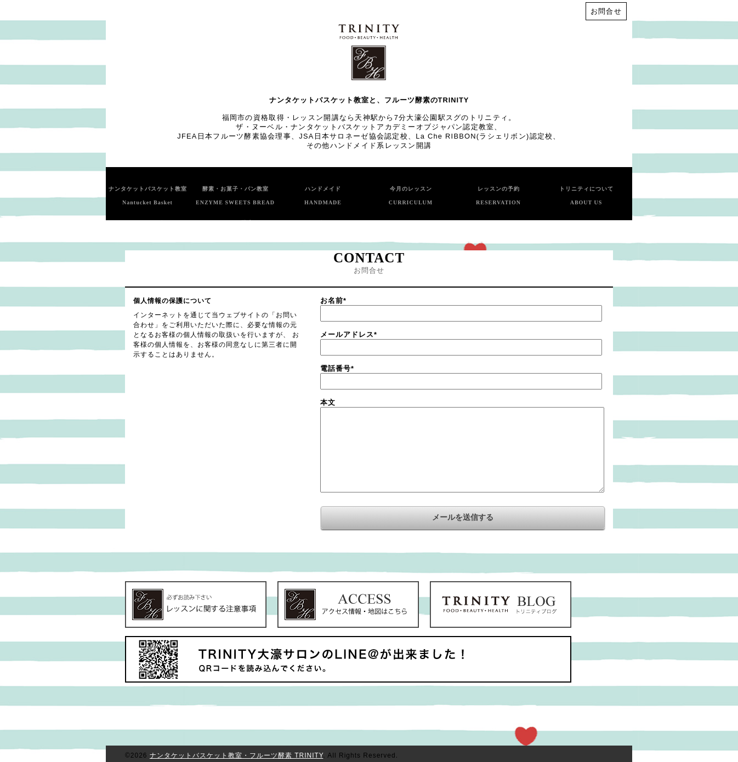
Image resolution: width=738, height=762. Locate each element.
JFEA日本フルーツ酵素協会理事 (234, 136)
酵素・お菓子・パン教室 (235, 195)
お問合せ (606, 11)
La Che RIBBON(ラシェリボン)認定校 (484, 136)
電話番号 (337, 368)
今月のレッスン (411, 195)
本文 (328, 402)
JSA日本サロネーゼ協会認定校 (353, 136)
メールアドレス (348, 334)
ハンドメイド (323, 195)
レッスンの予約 (498, 195)
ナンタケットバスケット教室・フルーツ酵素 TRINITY (236, 755)
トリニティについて (586, 195)
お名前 (333, 300)
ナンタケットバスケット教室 (148, 195)
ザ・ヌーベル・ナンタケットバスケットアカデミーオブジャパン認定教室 (365, 127)
